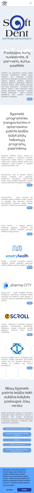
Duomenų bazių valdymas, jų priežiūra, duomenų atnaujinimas (17, 450)
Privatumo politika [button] (8, 485)
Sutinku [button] (24, 489)
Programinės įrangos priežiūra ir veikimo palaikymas (17, 434)
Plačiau (30, 99)
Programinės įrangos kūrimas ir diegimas (17, 429)
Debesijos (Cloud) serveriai (17, 445)
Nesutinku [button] (10, 489)
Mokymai (17, 440)
